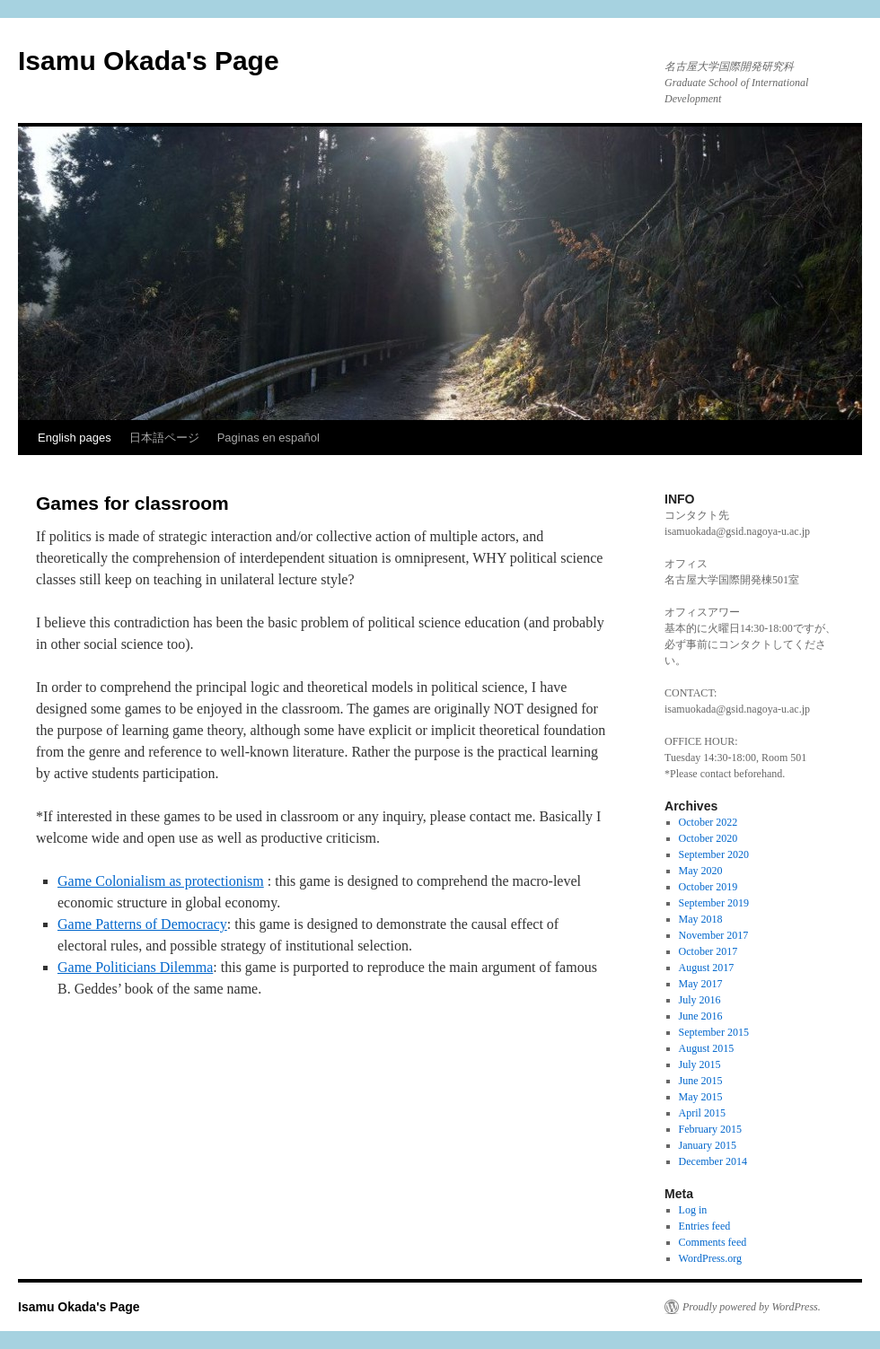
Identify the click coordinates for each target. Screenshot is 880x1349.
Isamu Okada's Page (148, 60)
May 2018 (701, 919)
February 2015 (710, 1129)
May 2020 (701, 870)
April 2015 (702, 1113)
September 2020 (714, 854)
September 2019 (714, 903)
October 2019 (708, 886)
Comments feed (713, 1242)
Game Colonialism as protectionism (160, 881)
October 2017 (708, 951)
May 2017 (701, 983)
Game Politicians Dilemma (135, 967)
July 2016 (700, 1000)
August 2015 (707, 1048)
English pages (74, 437)
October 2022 (708, 822)
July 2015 (700, 1064)
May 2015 (701, 1097)
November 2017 (714, 935)
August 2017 (707, 967)
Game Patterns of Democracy (142, 924)
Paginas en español (268, 437)
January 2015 (707, 1145)
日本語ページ (164, 437)
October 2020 (708, 838)
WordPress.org (710, 1258)
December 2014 (713, 1161)
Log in (693, 1210)
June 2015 (701, 1080)
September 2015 (714, 1032)
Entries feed (705, 1226)
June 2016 (701, 1016)
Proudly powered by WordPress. (751, 1307)
